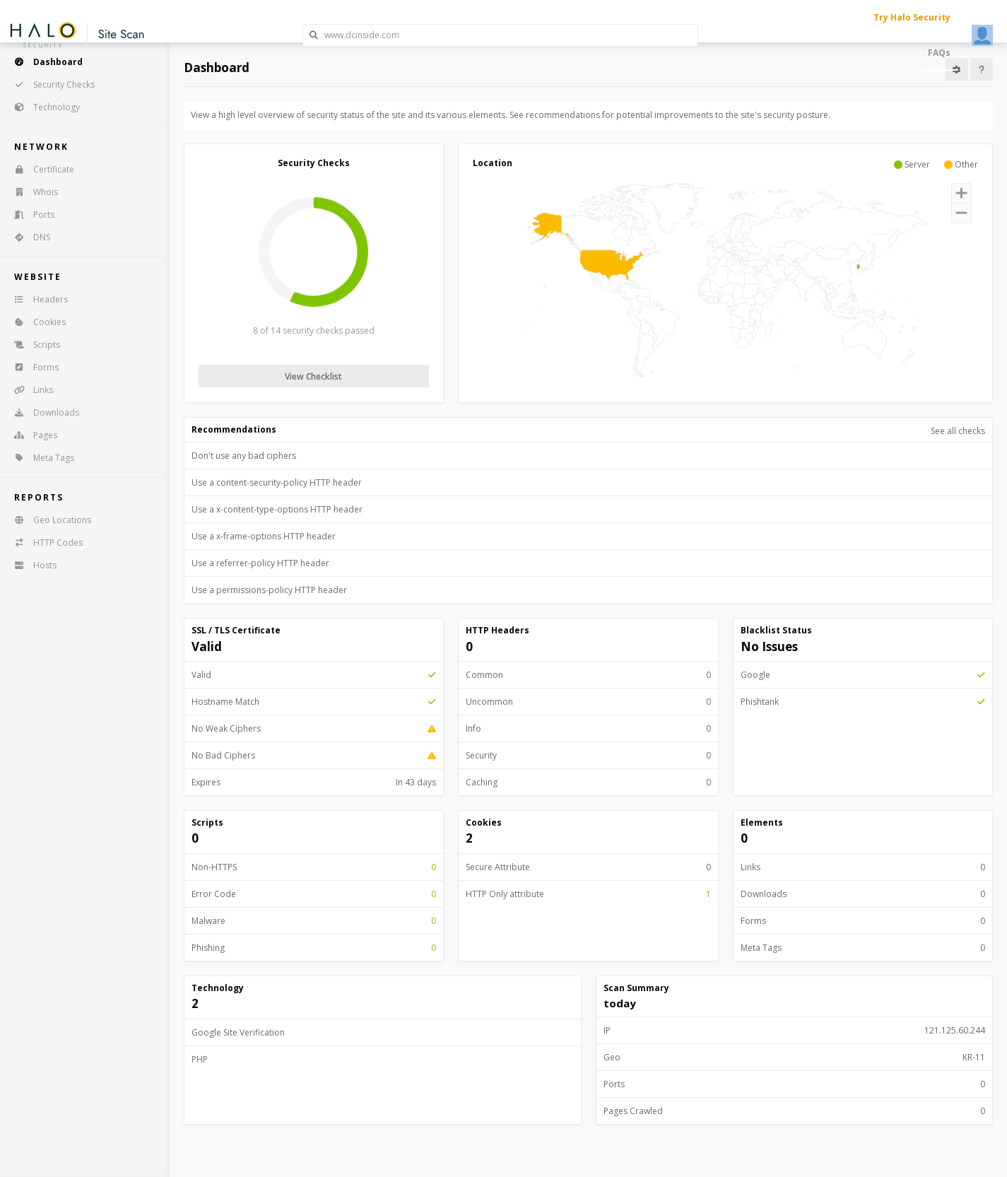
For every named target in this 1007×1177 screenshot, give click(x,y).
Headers (36, 299)
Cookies (35, 322)
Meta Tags (39, 458)
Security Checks (50, 84)
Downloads (42, 412)
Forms (32, 367)
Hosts (31, 565)
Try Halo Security (911, 17)
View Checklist (313, 376)
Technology (42, 107)
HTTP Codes (44, 543)
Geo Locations (48, 520)
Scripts (32, 345)
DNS (27, 237)
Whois (31, 192)
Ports (29, 215)
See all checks (958, 431)
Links (29, 390)
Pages (31, 435)
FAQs (939, 53)
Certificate (39, 169)
